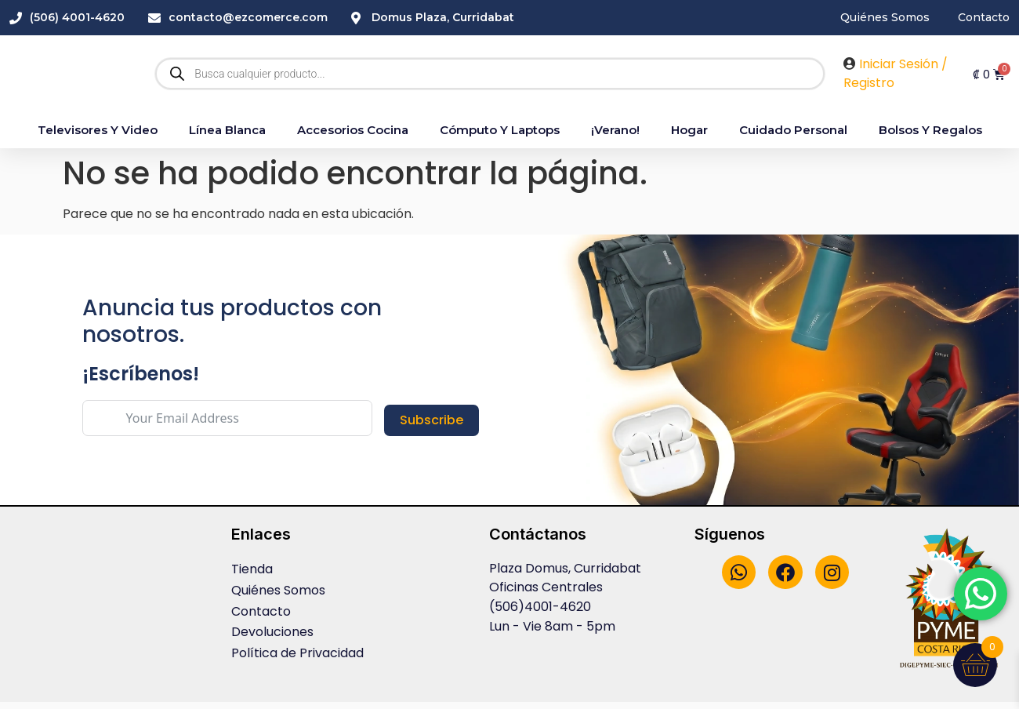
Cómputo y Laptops (500, 136)
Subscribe (431, 427)
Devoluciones (272, 637)
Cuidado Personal (793, 136)
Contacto (261, 617)
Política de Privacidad (297, 658)
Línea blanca (227, 136)
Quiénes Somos (278, 596)
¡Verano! (615, 136)
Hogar (689, 136)
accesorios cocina (352, 136)
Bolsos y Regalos (930, 136)
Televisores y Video (98, 136)
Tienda (252, 576)
